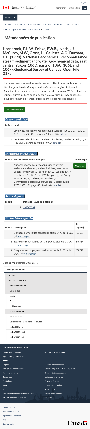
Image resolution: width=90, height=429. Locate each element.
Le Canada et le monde (54, 377)
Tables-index (14, 291)
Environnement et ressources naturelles (18, 393)
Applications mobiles (11, 412)
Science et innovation (53, 385)
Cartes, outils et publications (57, 24)
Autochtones (50, 389)
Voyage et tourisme (10, 373)
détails (64, 134)
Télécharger (79, 166)
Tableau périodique (17, 285)
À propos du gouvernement (13, 356)
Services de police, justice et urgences (60, 369)
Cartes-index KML (16, 311)
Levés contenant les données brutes (26, 321)
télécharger (23, 236)
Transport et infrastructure (55, 373)
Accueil (12, 275)
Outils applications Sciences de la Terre (22, 29)
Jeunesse (48, 397)
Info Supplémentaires (14, 109)
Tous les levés (16, 316)
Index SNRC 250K (17, 332)
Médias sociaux (9, 407)
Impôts (5, 389)
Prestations (7, 381)
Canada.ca (7, 24)
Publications (15, 306)
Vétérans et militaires (53, 393)
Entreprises (7, 377)
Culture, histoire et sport (54, 365)
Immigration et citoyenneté (13, 369)
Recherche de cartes (18, 280)
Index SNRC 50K (17, 337)
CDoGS (46, 29)
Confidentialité (8, 424)
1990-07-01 (29, 207)
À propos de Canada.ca (12, 416)
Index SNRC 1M (16, 327)
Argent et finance (52, 381)
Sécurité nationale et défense (14, 397)
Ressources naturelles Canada (28, 24)
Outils (76, 24)
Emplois (6, 365)
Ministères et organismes (55, 352)
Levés (12, 296)
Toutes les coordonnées (12, 352)
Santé (5, 385)
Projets (13, 301)
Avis (4, 420)
